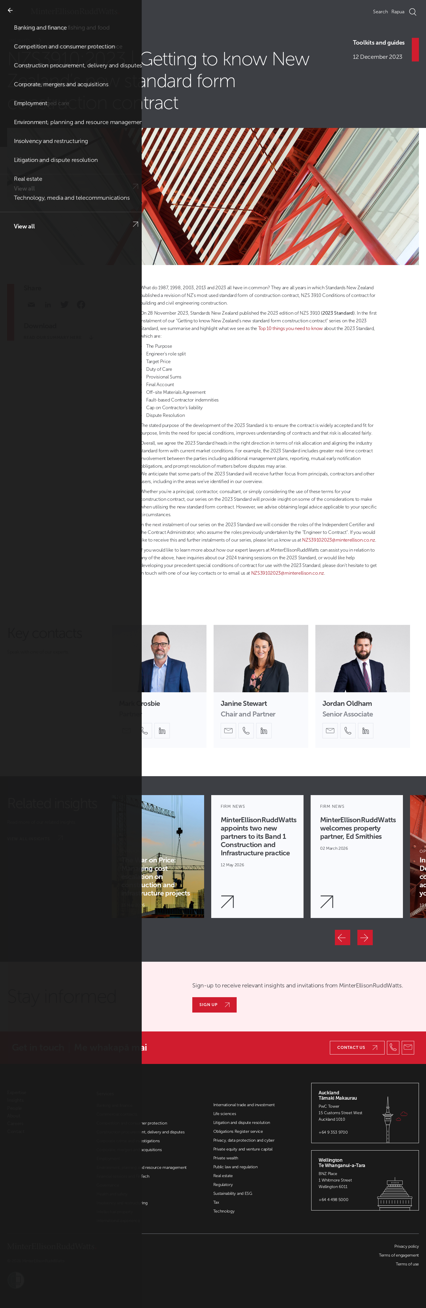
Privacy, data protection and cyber (244, 1140)
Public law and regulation (235, 1166)
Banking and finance (114, 1105)
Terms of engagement (399, 1255)
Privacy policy (406, 1246)
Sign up (214, 1004)
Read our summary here (58, 337)
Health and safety (112, 1194)
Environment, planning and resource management (141, 1167)
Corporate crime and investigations (127, 1140)
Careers (15, 1123)
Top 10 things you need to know (291, 328)
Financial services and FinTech (122, 1176)
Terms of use (407, 1264)
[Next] (365, 937)
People (14, 1108)
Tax (216, 1202)
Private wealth (225, 1158)
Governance (107, 1185)
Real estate (223, 1175)
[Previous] (342, 937)
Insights (29, 40)
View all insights (35, 838)
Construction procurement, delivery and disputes (140, 1132)
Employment (108, 1158)
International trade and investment (244, 1104)
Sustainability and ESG (232, 1193)
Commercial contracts (116, 1114)
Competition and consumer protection (131, 1123)
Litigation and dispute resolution (241, 1122)
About (13, 1116)
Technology (224, 1211)
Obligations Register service (238, 1131)
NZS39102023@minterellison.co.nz (338, 540)
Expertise (16, 1092)
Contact (16, 1131)
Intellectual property (114, 1211)
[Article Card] (158, 856)
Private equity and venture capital (242, 1149)
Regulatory (223, 1184)
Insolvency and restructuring (121, 1202)
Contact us (357, 1047)
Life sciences (224, 1113)
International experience (118, 1220)
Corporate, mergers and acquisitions (129, 1149)
